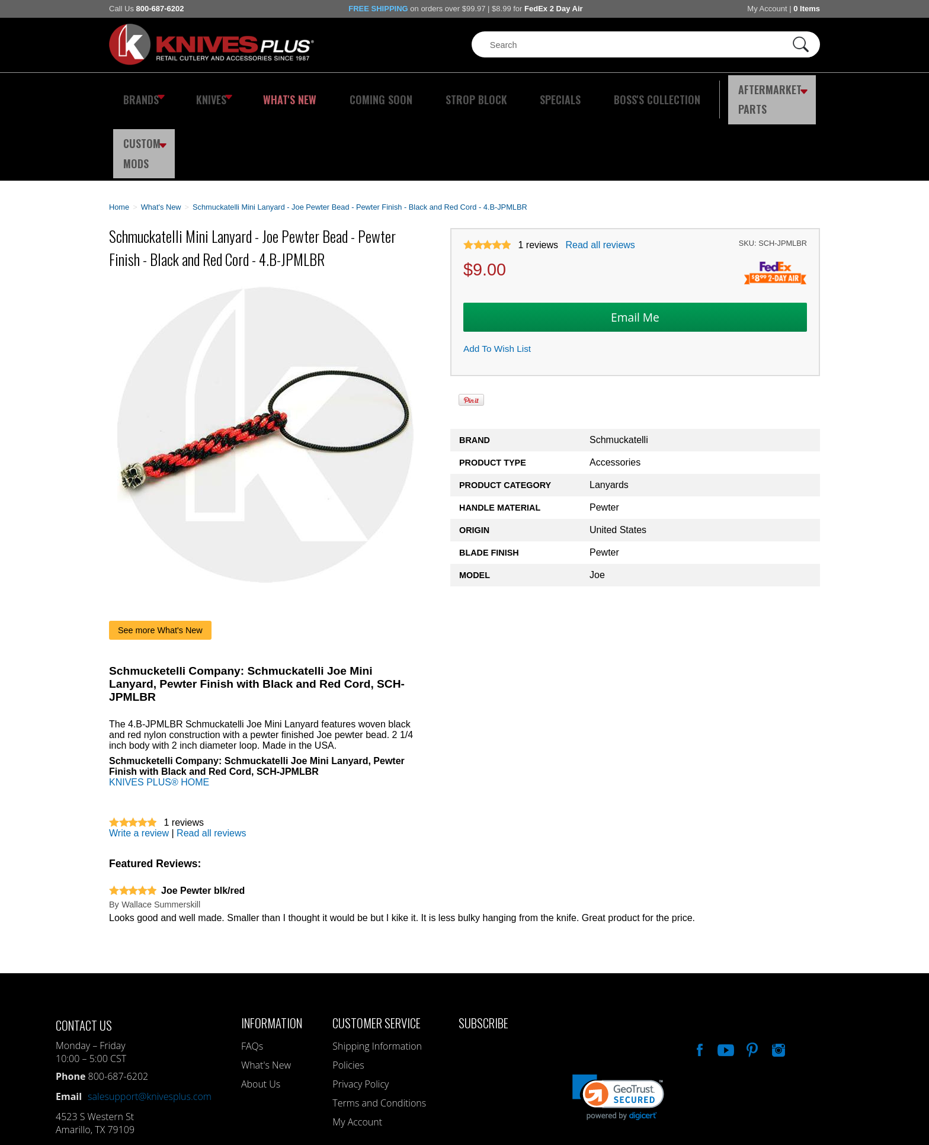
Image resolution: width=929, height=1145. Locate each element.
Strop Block (438, 92)
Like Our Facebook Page (698, 978)
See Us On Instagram (777, 978)
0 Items (806, 8)
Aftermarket (704, 92)
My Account (767, 8)
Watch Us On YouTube (724, 978)
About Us (260, 1013)
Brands (140, 92)
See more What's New (160, 560)
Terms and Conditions (379, 1032)
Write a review (139, 763)
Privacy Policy (360, 1013)
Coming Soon (354, 92)
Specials (509, 92)
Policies (348, 994)
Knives (206, 92)
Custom (788, 92)
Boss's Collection (595, 92)
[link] (618, 1027)
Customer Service (376, 952)
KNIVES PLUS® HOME (159, 712)
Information (271, 952)
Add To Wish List (497, 279)
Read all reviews (600, 175)
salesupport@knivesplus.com (150, 1025)
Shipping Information (377, 975)
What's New (275, 92)
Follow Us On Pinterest (751, 978)
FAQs (252, 975)
